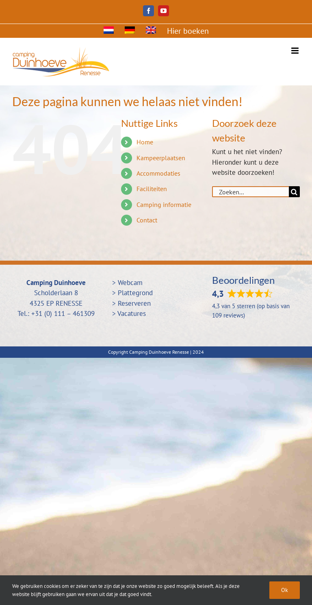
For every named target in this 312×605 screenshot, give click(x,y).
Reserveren (134, 303)
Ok (284, 590)
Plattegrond (135, 292)
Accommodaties (158, 173)
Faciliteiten (151, 189)
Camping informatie (163, 204)
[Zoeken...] (250, 191)
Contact (146, 220)
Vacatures (131, 313)
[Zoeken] (294, 191)
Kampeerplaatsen (160, 158)
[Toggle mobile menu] (295, 50)
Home (144, 142)
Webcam (130, 282)
